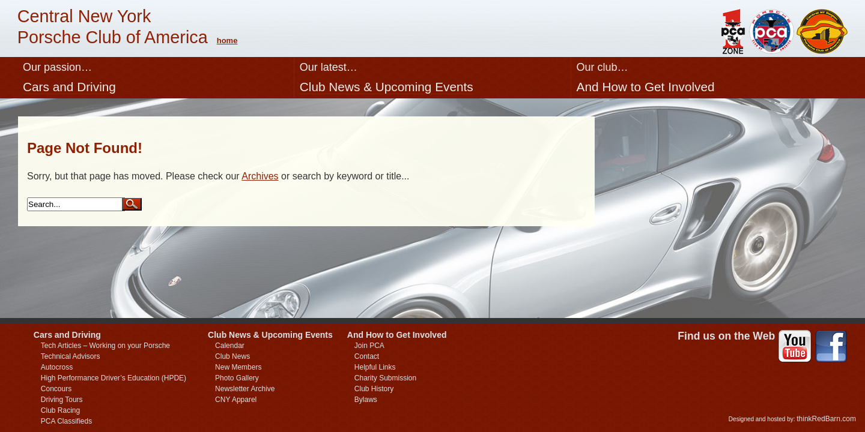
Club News (232, 356)
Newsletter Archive (245, 389)
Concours (56, 389)
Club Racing (60, 410)
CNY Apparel (235, 399)
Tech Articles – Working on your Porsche (105, 345)
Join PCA (369, 345)
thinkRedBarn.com (826, 419)
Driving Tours (62, 399)
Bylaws (365, 399)
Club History (373, 389)
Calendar (229, 345)
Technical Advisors (70, 356)
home (227, 40)
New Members (238, 367)
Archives (259, 176)
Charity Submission (385, 378)
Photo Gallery (237, 378)
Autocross (57, 367)
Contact (366, 356)
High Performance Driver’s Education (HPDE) (113, 378)
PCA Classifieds (66, 421)
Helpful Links (375, 367)
